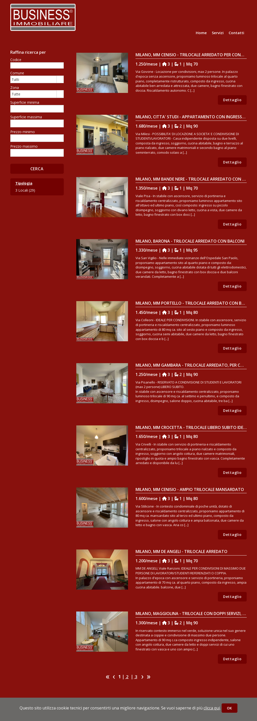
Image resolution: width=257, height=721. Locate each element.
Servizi (218, 32)
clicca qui (212, 708)
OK (229, 708)
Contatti (236, 32)
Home (201, 32)
